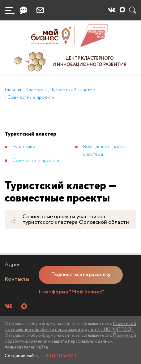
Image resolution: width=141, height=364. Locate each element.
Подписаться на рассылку (80, 274)
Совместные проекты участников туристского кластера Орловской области (76, 219)
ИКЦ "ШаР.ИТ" (61, 355)
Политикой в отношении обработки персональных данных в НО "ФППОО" (70, 327)
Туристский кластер (73, 89)
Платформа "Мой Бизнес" (71, 292)
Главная (13, 89)
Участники (23, 146)
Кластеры (36, 89)
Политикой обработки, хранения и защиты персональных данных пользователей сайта (70, 341)
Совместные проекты (31, 97)
